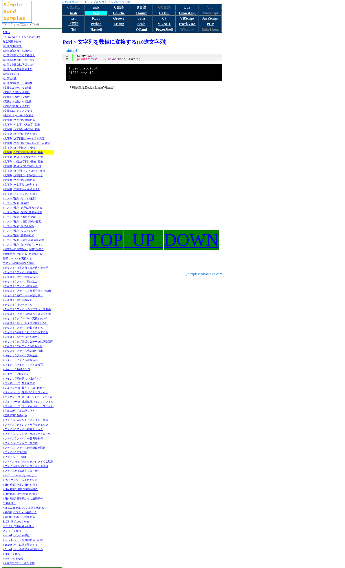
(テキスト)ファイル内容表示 (20, 272)
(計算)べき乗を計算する (17, 69)
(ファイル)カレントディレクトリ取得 (25, 420)
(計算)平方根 (11, 73)
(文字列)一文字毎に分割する (20, 184)
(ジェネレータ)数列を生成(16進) (23, 387)
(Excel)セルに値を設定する (20, 544)
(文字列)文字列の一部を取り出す (23, 175)
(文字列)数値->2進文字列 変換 (22, 166)
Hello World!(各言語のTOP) (21, 36)
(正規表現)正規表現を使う (19, 410)
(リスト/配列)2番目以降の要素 (22, 221)
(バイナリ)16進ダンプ (16, 369)
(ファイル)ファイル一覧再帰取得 (23, 438)
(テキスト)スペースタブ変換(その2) (25, 323)
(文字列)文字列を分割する (19, 180)
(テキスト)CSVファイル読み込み (22, 346)
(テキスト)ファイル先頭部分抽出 (23, 350)
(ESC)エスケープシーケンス (20, 475)
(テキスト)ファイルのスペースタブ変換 (27, 313)
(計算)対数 (10, 78)
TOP (106, 239)
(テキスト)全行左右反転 (17, 300)
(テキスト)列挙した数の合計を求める (25, 332)
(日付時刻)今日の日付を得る (20, 484)
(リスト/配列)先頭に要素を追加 (22, 212)
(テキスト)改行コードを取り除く (23, 295)
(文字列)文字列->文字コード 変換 (24, 170)
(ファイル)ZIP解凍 (15, 457)
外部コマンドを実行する (17, 258)
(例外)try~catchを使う (18, 115)
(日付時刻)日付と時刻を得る (20, 493)
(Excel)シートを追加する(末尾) (23, 540)
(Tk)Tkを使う (11, 553)
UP (143, 239)
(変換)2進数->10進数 (16, 106)
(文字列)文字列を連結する (19, 120)
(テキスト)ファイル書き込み (20, 286)
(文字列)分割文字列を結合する (21, 189)
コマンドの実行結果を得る (19, 263)
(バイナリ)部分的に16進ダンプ (22, 378)
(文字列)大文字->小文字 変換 (21, 129)
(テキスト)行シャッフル (17, 304)
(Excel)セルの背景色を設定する (23, 549)
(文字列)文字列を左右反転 (19, 147)
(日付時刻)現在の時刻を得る (20, 489)
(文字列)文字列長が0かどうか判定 (24, 138)
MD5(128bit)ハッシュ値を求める (23, 507)
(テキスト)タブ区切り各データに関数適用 (28, 341)
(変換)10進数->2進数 (16, 96)
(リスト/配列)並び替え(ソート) (22, 244)
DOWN (191, 239)
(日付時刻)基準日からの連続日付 (23, 498)
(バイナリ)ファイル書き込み (20, 360)
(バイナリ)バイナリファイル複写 (23, 364)
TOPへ (6, 32)
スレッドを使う (12, 530)
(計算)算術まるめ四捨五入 (19, 55)
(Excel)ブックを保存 (16, 535)
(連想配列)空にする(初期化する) (23, 253)
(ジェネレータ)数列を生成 (19, 383)
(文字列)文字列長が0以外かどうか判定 (26, 143)
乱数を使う (9, 503)
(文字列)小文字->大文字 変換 (21, 124)
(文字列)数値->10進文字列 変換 (23, 156)
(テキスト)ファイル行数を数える (23, 327)
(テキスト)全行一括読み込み (20, 277)
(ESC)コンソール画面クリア (20, 480)
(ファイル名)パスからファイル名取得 (25, 466)
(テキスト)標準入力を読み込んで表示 (25, 267)
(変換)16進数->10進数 (17, 101)
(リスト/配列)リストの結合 (20, 230)
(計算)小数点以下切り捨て (19, 60)
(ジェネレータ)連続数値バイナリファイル (28, 401)
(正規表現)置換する (15, 415)
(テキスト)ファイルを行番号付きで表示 (27, 290)
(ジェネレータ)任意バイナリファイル (25, 392)
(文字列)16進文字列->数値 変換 (23, 161)
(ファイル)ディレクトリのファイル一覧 (27, 433)
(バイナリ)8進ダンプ (16, 373)
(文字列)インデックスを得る (20, 193)
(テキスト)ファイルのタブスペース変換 (27, 309)
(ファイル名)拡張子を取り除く (21, 470)
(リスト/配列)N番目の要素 (19, 216)
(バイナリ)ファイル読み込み (20, 355)
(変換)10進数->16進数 (17, 87)
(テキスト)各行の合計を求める (21, 337)
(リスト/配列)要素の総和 (18, 235)
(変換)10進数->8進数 (16, 92)
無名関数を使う (12, 41)
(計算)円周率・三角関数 (17, 83)
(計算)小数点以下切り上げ (19, 64)
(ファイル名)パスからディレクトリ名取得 (28, 461)
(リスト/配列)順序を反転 (18, 226)
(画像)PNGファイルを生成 (19, 563)
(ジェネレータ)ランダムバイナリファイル (28, 406)
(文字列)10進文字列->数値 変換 (23, 152)
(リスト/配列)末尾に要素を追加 (22, 207)
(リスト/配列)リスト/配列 (19, 198)
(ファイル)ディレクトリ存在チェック (25, 424)
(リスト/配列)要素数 (16, 203)
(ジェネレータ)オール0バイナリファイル (28, 397)
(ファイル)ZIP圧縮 (15, 452)
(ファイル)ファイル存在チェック (23, 429)
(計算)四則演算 (12, 46)
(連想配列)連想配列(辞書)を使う (23, 249)
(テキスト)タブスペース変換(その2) (25, 318)
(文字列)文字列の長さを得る (20, 133)
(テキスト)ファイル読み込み (20, 281)
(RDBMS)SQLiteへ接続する (20, 512)
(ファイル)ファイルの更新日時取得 (24, 447)
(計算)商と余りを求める (17, 50)
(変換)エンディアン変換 (17, 110)
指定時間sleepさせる (16, 521)
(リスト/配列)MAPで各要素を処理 (23, 240)
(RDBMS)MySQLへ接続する (19, 517)
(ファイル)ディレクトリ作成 (20, 443)
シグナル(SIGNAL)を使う (18, 526)
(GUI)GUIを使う (13, 558)
